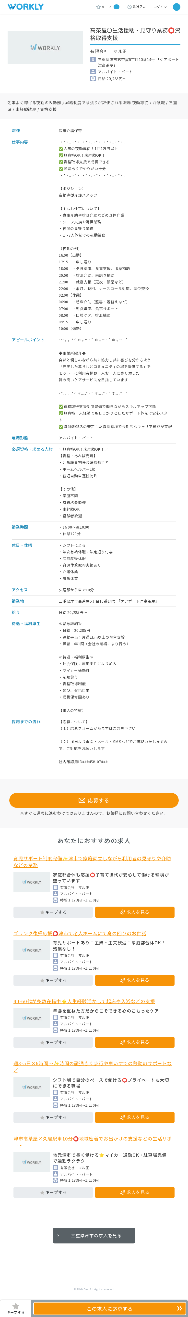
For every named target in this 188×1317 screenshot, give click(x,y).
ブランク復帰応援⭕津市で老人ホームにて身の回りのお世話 (79, 933)
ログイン (160, 6)
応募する (94, 800)
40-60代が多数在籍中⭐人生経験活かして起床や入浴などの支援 (84, 1001)
